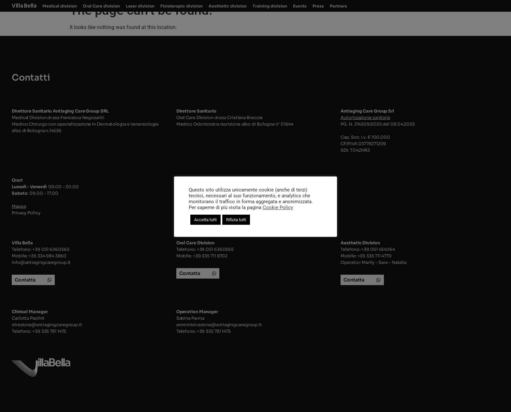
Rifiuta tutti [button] (236, 219)
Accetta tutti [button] (205, 219)
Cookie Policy (278, 207)
